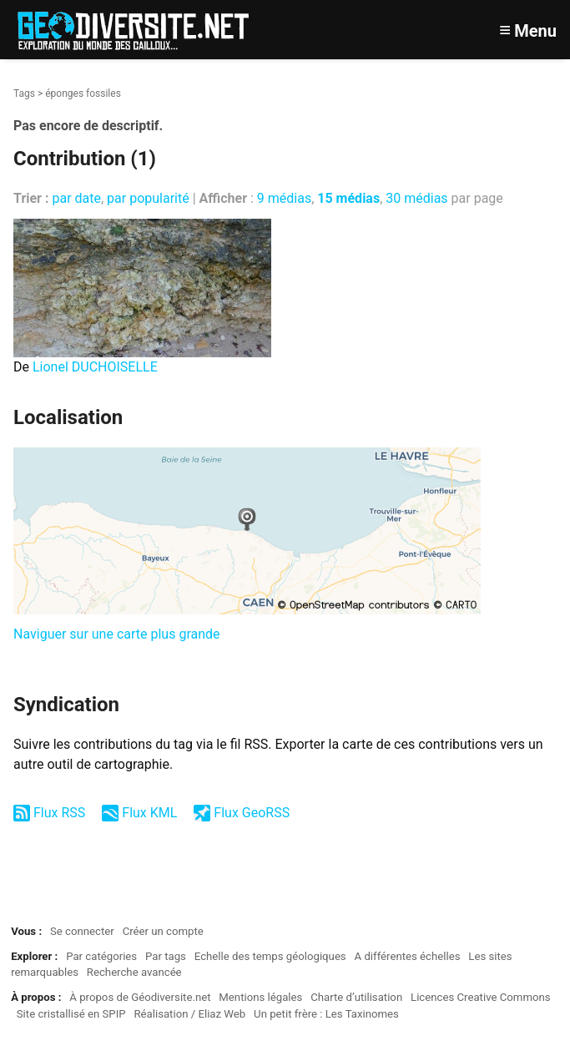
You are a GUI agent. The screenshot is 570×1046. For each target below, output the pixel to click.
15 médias (348, 198)
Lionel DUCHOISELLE (95, 367)
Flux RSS (59, 813)
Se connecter (82, 931)
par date (76, 198)
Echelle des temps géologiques (270, 956)
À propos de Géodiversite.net (139, 997)
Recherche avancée (134, 972)
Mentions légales (260, 997)
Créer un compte (163, 931)
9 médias (284, 198)
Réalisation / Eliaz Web (189, 1014)
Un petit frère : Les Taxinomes (326, 1014)
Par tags (165, 956)
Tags (24, 93)
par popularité (148, 198)
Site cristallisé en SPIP (71, 1014)
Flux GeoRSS (252, 813)
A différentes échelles (408, 956)
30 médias (416, 198)
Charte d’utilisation (356, 997)
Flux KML (149, 813)
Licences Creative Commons (481, 997)
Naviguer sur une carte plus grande (116, 634)
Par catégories (101, 956)
